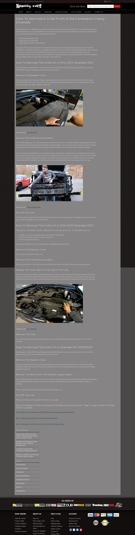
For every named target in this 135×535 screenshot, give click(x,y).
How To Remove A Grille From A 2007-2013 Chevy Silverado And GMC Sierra (45, 412)
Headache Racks (22, 479)
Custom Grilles (22, 468)
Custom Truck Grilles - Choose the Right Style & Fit (26, 450)
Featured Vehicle (22, 476)
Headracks (20, 483)
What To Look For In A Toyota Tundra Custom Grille (27, 455)
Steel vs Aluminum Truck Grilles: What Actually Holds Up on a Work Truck (26, 436)
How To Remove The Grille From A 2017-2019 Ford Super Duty (40, 424)
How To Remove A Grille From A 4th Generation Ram (37, 418)
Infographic (20, 491)
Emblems (20, 472)
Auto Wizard (31, 132)
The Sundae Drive (33, 207)
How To (19, 487)
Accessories (20, 464)
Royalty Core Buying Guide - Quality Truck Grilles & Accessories (27, 443)
